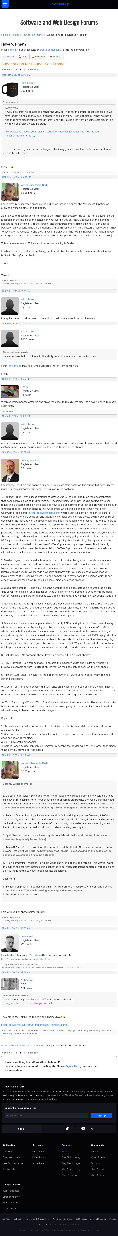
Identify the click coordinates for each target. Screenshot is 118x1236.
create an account (50, 49)
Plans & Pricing (69, 1175)
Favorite (55, 56)
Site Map (43, 1224)
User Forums (97, 1169)
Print (23, 56)
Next (33, 69)
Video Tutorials (99, 1157)
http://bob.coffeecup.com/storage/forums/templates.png (34, 1024)
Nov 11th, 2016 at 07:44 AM (16, 972)
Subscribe (38, 56)
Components (9, 1208)
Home (4, 34)
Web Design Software (62, 1219)
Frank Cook (27, 331)
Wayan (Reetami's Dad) (34, 185)
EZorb (24, 386)
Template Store (12, 1184)
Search (9, 56)
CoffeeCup (9, 1145)
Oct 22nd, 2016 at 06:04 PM (16, 177)
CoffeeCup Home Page (24, 1219)
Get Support (81, 1219)
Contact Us (9, 1169)
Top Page (6, 1219)
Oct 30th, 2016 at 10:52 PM (16, 379)
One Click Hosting (71, 1157)
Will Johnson (28, 299)
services (34, 1095)
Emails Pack (38, 1151)
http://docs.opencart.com (44, 512)
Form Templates (11, 1202)
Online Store (43, 1219)
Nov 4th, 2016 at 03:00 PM (16, 416)
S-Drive (65, 1151)
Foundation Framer (32, 34)
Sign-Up (101, 1115)
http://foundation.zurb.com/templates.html (25, 959)
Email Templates (11, 1196)
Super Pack (38, 1163)
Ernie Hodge (28, 82)
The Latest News (12, 1157)
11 (12, 69)
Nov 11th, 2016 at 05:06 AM (16, 928)
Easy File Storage (71, 1163)
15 (27, 69)
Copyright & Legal (98, 1219)
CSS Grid (52, 1030)
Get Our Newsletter (13, 1163)
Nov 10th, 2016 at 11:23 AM (16, 755)
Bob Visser (27, 980)
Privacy (112, 1219)
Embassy (95, 1163)
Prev (7, 69)
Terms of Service (87, 1230)
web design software (14, 1095)
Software (37, 1145)
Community (97, 1145)
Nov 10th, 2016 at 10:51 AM (16, 452)
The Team (8, 1151)
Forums (15, 34)
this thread (15, 365)
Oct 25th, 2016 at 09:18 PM (16, 291)
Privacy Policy (70, 1230)
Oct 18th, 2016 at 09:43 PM (16, 75)
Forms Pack (38, 1157)
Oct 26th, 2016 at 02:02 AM (16, 323)
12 (15, 69)
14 (23, 69)
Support (95, 1151)
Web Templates (11, 1190)
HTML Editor (62, 1091)
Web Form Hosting (71, 1169)
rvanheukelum (28, 936)
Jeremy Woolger (30, 460)
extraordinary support (14, 1099)
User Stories (97, 1175)
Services (67, 1145)
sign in (13, 49)
